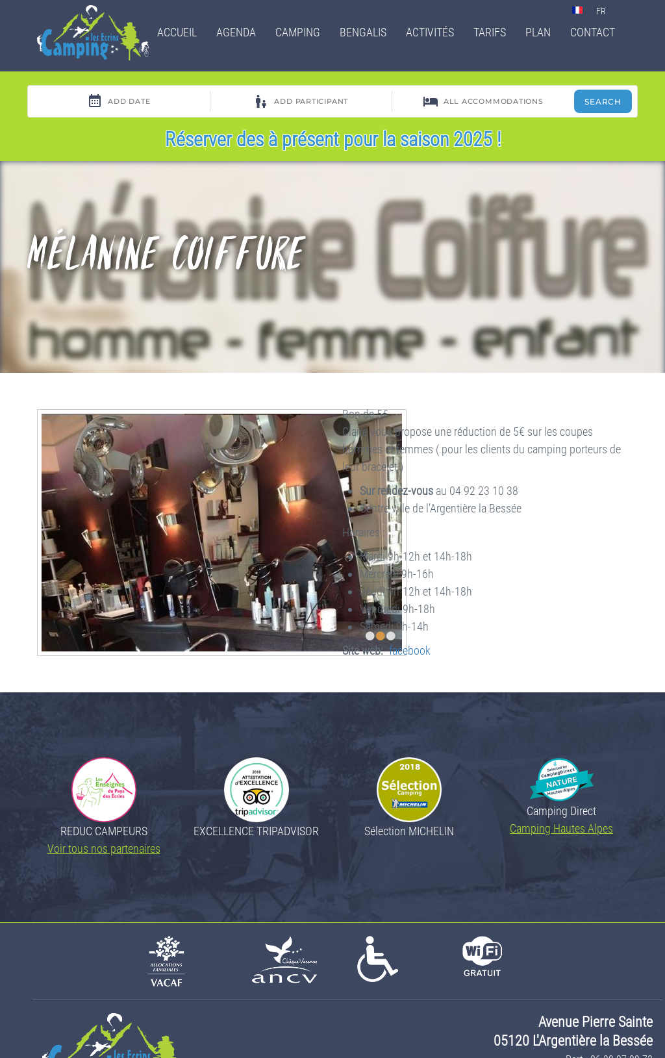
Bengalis (363, 32)
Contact (592, 32)
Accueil (177, 32)
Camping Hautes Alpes (561, 828)
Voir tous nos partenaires (103, 848)
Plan (538, 32)
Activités (430, 32)
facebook (410, 650)
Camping (297, 32)
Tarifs (489, 32)
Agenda (236, 32)
